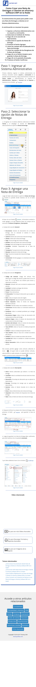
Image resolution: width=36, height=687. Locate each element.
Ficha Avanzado (18, 629)
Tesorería (24, 618)
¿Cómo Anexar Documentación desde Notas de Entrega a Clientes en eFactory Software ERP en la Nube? (18, 565)
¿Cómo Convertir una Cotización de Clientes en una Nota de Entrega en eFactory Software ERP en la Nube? (19, 579)
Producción (12, 622)
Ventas (9, 614)
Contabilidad (18, 606)
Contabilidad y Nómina (15, 610)
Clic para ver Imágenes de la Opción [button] (17, 550)
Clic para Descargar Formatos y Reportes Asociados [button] (18, 540)
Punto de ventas (14, 618)
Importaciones (23, 622)
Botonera (25, 625)
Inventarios (25, 614)
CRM (26, 610)
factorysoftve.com (18, 636)
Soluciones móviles (14, 625)
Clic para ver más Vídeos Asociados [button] (19, 531)
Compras (16, 614)
